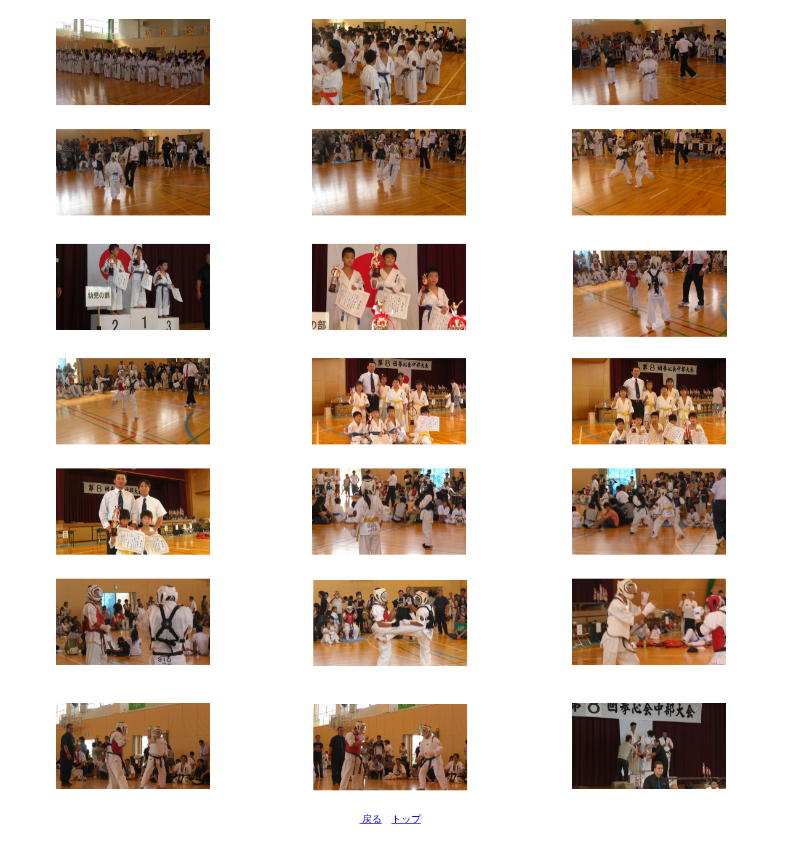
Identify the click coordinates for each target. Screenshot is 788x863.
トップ (406, 819)
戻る (371, 819)
